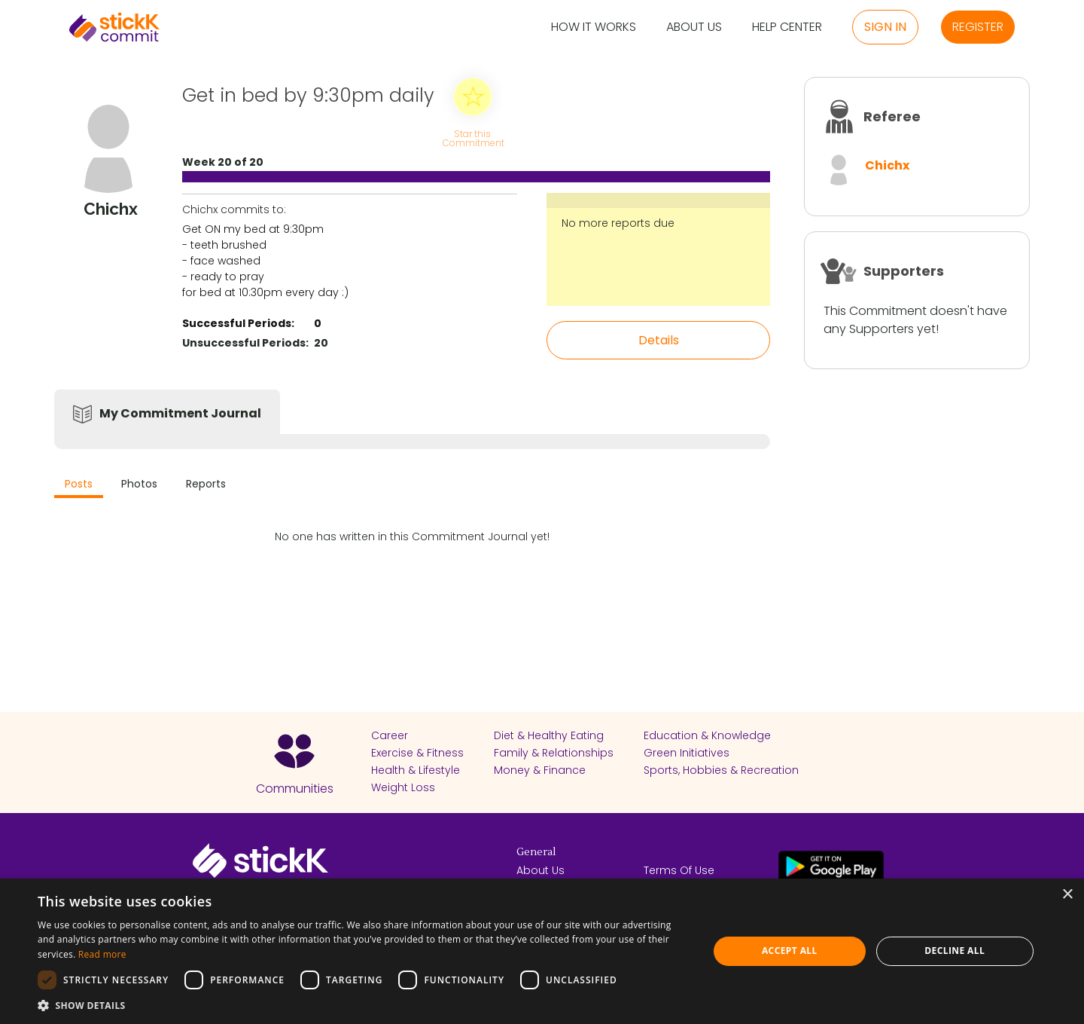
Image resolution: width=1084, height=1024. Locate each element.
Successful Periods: (238, 323)
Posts (79, 483)
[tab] (78, 485)
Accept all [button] (790, 950)
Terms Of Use (679, 870)
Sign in (885, 26)
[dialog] (542, 951)
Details (658, 340)
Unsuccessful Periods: (245, 342)
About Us (694, 27)
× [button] (1067, 894)
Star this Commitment (473, 137)
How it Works (593, 27)
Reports (206, 483)
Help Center (787, 27)
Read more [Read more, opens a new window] (102, 954)
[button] (363, 1005)
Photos (139, 483)
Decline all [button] (954, 950)
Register (977, 26)
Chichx (887, 165)
